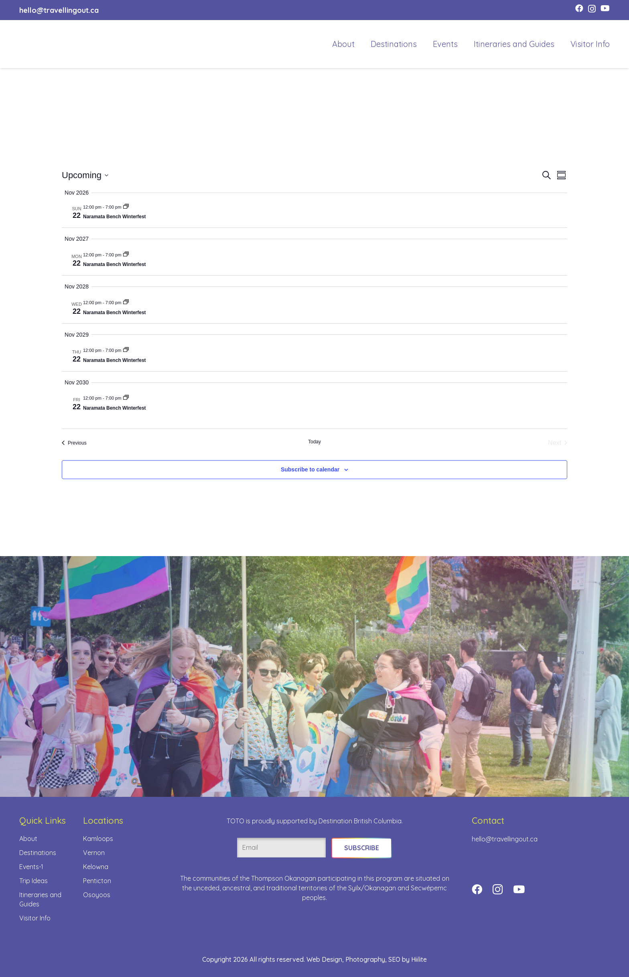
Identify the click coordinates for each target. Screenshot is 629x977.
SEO (394, 959)
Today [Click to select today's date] (314, 442)
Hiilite (419, 959)
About (28, 839)
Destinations (37, 853)
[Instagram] (592, 8)
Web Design (324, 959)
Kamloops (98, 839)
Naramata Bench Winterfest (114, 216)
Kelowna (95, 867)
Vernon (94, 853)
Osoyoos (96, 895)
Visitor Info (35, 918)
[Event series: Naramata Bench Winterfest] (126, 207)
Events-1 (31, 867)
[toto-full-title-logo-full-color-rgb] (36, 44)
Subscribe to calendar (310, 469)
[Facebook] (579, 8)
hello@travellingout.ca (505, 839)
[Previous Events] (74, 443)
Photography (365, 959)
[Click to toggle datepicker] (85, 175)
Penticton (97, 881)
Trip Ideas (33, 881)
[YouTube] (605, 8)
